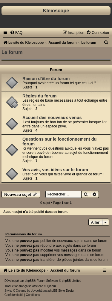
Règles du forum (39, 96)
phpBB (29, 280)
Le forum (12, 52)
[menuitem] (16, 33)
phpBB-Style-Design (61, 290)
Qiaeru (51, 286)
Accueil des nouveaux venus (52, 117)
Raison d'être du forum (46, 78)
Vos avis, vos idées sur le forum (55, 169)
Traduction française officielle (23, 286)
